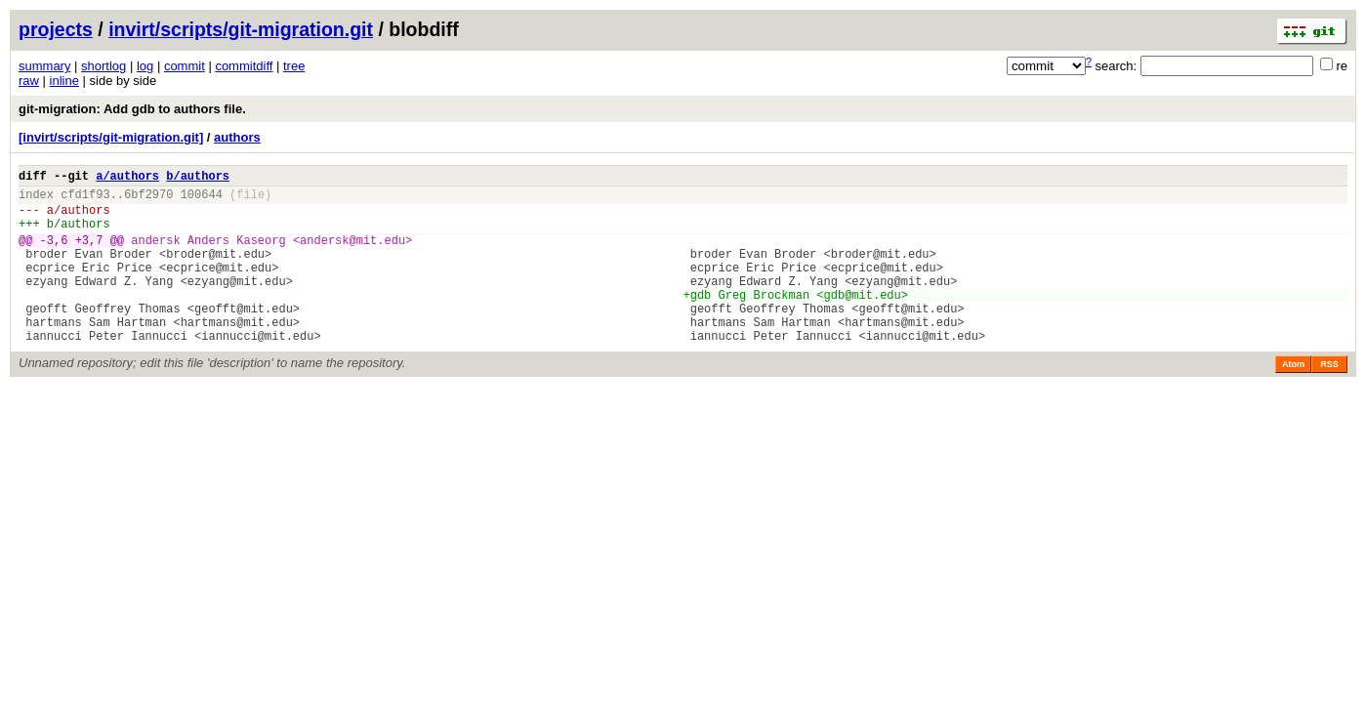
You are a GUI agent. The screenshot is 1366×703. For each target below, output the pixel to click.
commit (184, 66)
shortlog (103, 66)
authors (237, 137)
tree (294, 66)
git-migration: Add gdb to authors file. (132, 109)
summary (44, 66)
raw (29, 80)
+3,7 (89, 254)
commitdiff (243, 66)
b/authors (197, 178)
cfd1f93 (85, 199)
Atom (1293, 399)
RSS (1329, 399)
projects (56, 29)
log (145, 66)
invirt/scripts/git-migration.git (240, 29)
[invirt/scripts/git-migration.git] (111, 137)
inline (64, 80)
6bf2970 (148, 199)
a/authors (127, 178)
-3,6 (54, 254)
